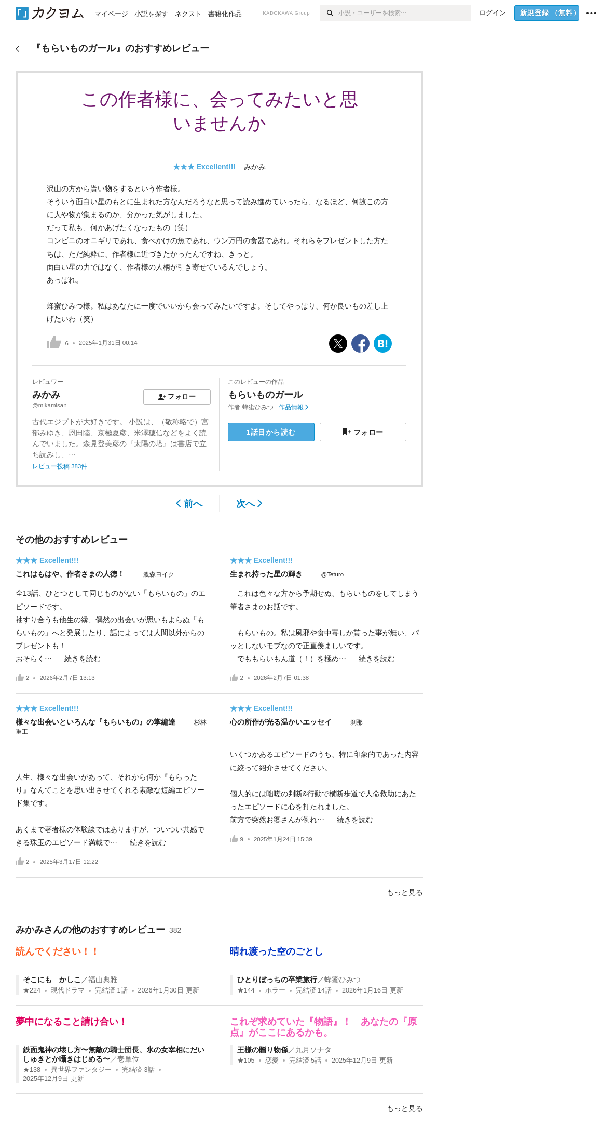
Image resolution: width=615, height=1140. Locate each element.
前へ (189, 504)
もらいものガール (265, 395)
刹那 (356, 722)
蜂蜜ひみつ (258, 407)
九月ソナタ (313, 1049)
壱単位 (128, 1059)
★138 (31, 1070)
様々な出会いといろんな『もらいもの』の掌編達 (95, 722)
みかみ (255, 167)
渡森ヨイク (158, 574)
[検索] (329, 13)
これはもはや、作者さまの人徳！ (70, 574)
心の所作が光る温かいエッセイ (281, 722)
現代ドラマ (68, 990)
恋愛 (272, 1060)
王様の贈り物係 (262, 1049)
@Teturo (332, 574)
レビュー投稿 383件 (59, 466)
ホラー (275, 990)
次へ (249, 504)
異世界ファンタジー (81, 1070)
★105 (246, 1060)
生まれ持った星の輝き (266, 574)
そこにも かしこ (52, 979)
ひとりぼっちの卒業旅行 (277, 979)
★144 (246, 990)
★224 (31, 990)
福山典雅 (102, 979)
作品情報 (293, 407)
